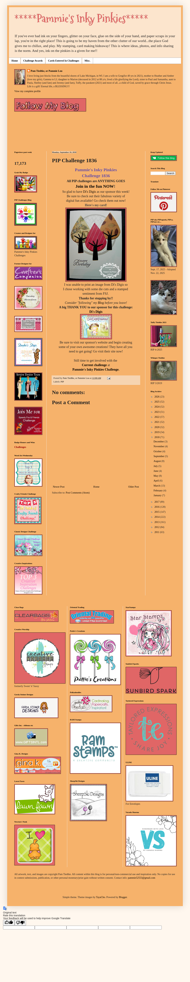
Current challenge (94, 365)
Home (14, 60)
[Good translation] (9, 923)
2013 (157, 522)
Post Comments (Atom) (78, 492)
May (156, 475)
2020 (157, 427)
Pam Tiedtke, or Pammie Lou (46, 71)
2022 (157, 417)
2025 (157, 401)
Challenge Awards (33, 60)
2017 (157, 502)
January (158, 495)
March (157, 485)
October (158, 451)
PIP (62, 381)
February (158, 490)
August (158, 461)
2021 (157, 422)
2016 (157, 507)
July (156, 466)
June (156, 471)
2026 (157, 396)
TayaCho (100, 897)
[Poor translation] (20, 923)
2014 (157, 517)
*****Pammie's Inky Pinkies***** (81, 18)
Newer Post (59, 486)
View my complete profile (27, 91)
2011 (157, 532)
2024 (157, 406)
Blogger (123, 897)
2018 (157, 437)
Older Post (133, 486)
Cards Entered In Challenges (63, 60)
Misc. (87, 60)
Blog (101, 303)
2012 (157, 527)
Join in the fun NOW (94, 186)
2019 (157, 432)
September (159, 456)
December (159, 441)
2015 (157, 512)
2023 (157, 412)
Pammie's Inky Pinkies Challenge (95, 369)
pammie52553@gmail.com (141, 877)
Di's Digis (89, 191)
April (157, 480)
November (159, 446)
